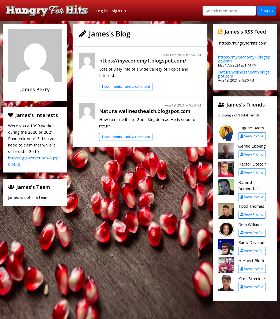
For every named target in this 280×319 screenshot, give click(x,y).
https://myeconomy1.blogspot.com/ (142, 60)
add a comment (125, 86)
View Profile (251, 136)
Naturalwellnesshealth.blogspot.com (145, 111)
